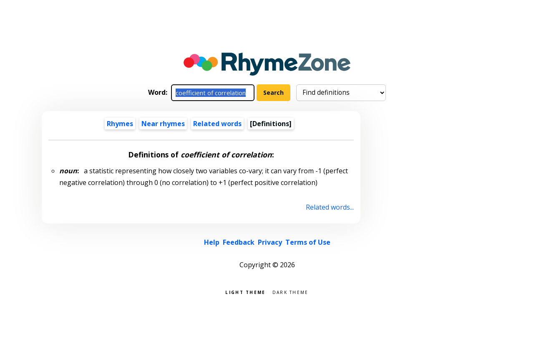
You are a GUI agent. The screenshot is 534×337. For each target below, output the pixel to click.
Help (211, 242)
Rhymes (120, 123)
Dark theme (290, 292)
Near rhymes (163, 123)
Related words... (330, 207)
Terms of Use (307, 242)
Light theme (245, 292)
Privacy (270, 242)
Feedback (238, 242)
